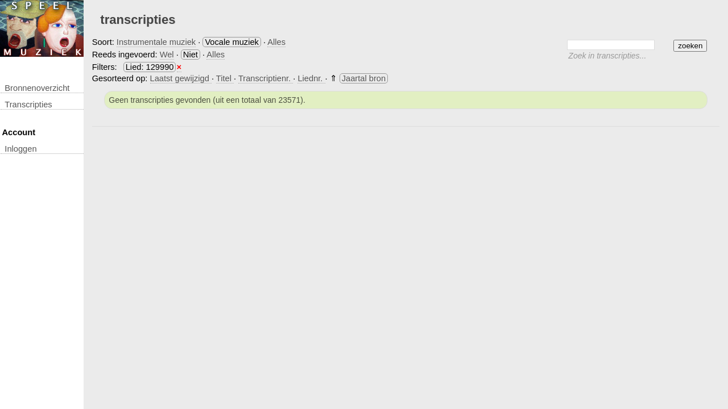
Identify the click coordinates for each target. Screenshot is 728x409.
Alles (276, 42)
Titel (225, 78)
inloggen (20, 148)
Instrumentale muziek (156, 42)
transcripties (28, 104)
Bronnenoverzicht (37, 88)
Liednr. (311, 78)
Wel (167, 54)
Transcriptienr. (265, 78)
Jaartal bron (364, 78)
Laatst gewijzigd (181, 78)
